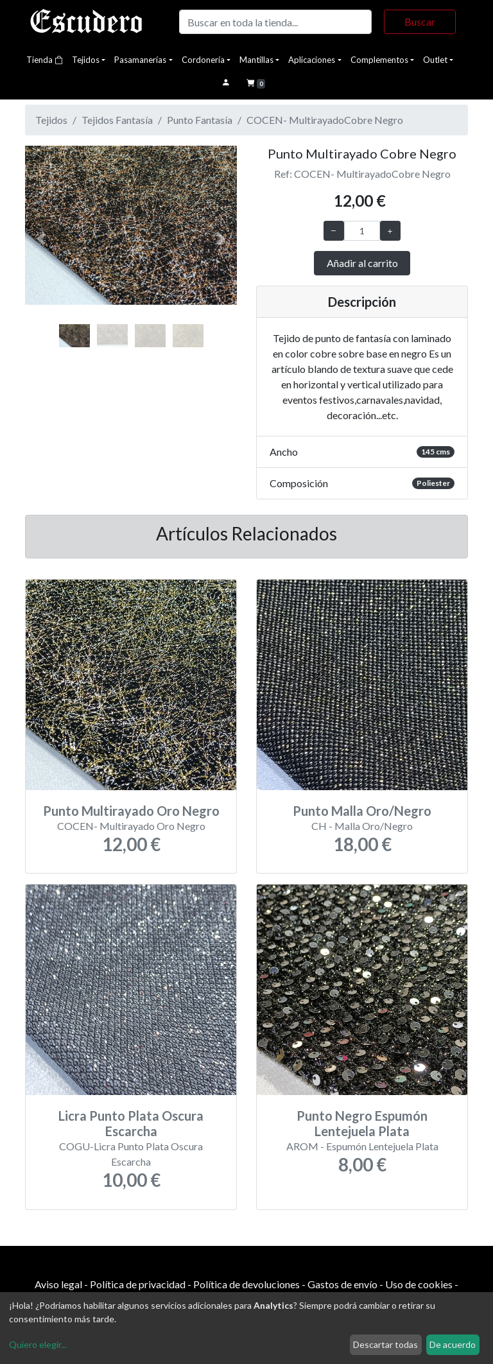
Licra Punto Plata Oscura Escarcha (130, 1123)
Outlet (435, 60)
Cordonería (203, 60)
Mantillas (256, 60)
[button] (41, 239)
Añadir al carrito (362, 263)
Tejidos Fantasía (117, 120)
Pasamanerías (140, 60)
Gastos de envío (342, 1284)
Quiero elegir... (38, 1344)
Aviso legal (58, 1284)
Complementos (379, 60)
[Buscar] (275, 22)
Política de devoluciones (246, 1284)
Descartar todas (385, 1344)
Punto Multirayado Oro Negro (131, 810)
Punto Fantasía (199, 120)
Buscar (419, 21)
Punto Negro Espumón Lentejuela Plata (362, 1123)
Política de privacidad (138, 1284)
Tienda (44, 60)
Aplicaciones (311, 60)
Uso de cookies (419, 1284)
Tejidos (85, 60)
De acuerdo (452, 1344)
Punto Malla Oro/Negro (362, 810)
